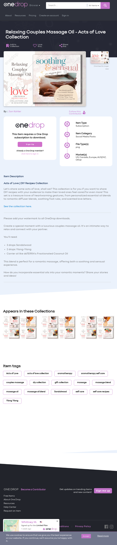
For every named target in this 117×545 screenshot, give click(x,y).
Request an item (12, 511)
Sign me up (103, 490)
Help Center (10, 507)
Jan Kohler (14, 111)
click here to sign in (30, 154)
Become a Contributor (33, 490)
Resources (20, 16)
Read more (103, 536)
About (8, 16)
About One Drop (12, 500)
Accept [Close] (86, 536)
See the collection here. (18, 206)
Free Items (9, 496)
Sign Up (30, 144)
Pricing (32, 16)
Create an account (49, 16)
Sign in (65, 16)
